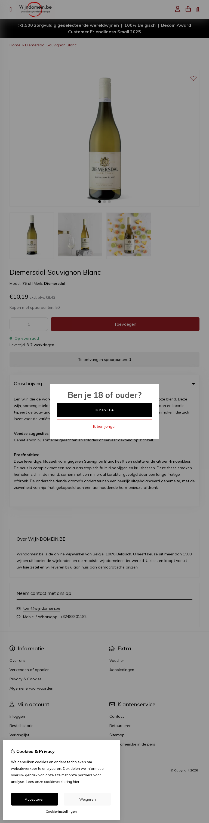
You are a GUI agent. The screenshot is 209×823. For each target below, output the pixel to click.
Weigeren (87, 799)
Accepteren (35, 799)
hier (76, 781)
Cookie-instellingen (61, 811)
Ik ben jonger (104, 426)
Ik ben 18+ (105, 410)
